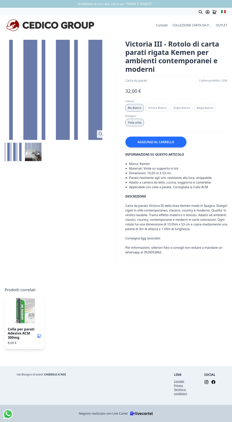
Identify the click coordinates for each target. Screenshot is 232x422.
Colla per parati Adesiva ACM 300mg (21, 333)
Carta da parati (136, 80)
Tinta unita (134, 122)
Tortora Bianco (157, 108)
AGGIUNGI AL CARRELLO (156, 142)
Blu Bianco (134, 108)
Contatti (162, 25)
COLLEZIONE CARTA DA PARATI (191, 25)
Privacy (178, 385)
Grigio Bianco (181, 108)
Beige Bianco (205, 108)
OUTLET (221, 25)
